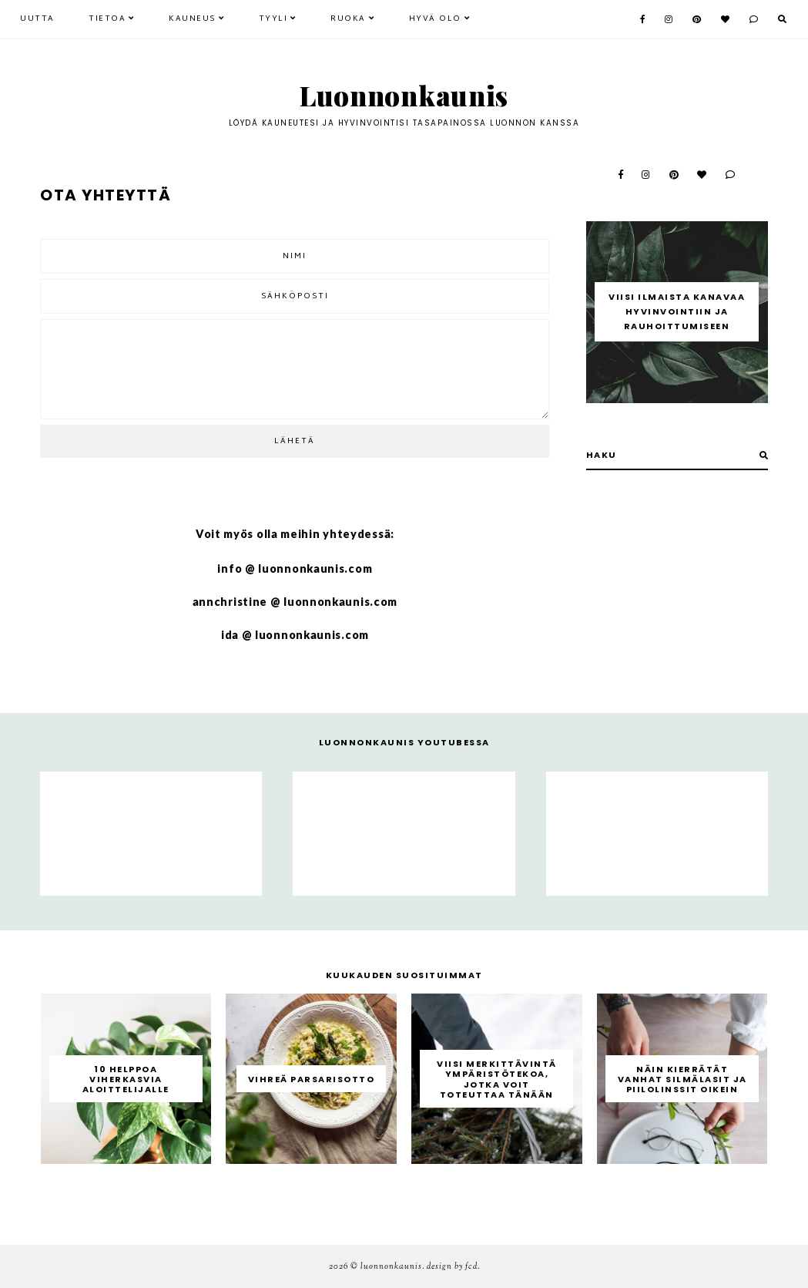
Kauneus (192, 19)
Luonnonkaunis (404, 95)
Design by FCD (452, 1266)
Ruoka (348, 19)
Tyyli (273, 19)
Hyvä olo (435, 19)
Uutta (37, 19)
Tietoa (107, 19)
